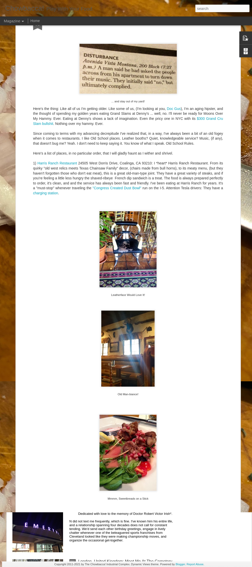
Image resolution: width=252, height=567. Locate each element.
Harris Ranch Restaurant (57, 117)
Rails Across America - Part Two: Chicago (115, 446)
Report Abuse (195, 564)
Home (35, 21)
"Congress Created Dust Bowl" (116, 142)
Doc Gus (174, 62)
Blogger (180, 564)
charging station (45, 147)
